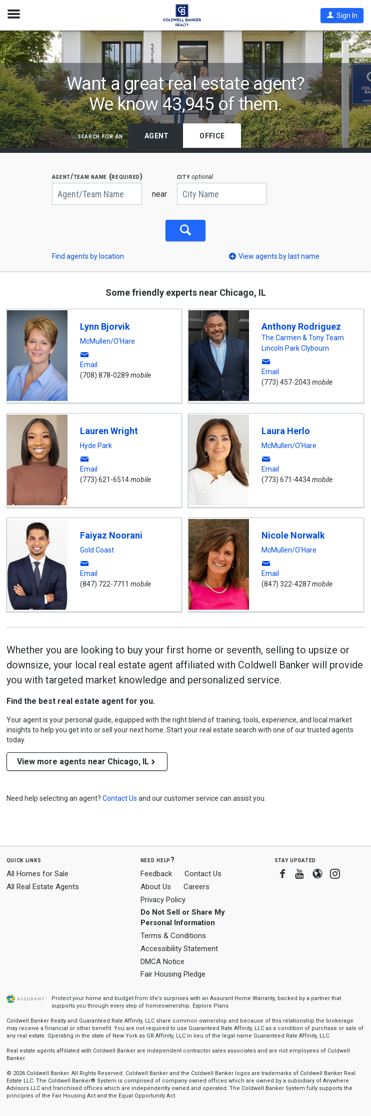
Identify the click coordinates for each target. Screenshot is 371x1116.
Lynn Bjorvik (105, 325)
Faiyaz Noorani (111, 534)
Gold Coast (97, 548)
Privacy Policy (163, 898)
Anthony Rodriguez (301, 325)
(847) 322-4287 (286, 582)
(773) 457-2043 (286, 381)
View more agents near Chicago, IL (87, 760)
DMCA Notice (162, 960)
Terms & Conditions (173, 934)
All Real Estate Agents (42, 885)
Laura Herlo (286, 429)
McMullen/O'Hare (107, 339)
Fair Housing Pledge (173, 973)
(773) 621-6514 (104, 478)
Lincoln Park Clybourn (295, 346)
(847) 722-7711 (104, 582)
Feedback (156, 872)
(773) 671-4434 (286, 478)
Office (212, 136)
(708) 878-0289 (104, 374)
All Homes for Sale (37, 872)
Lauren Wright (109, 429)
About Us (155, 885)
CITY (195, 176)
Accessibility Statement (179, 947)
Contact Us (203, 872)
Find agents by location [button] (88, 255)
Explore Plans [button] (210, 1005)
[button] (342, 15)
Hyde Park (96, 444)
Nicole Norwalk (293, 534)
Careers (197, 885)
